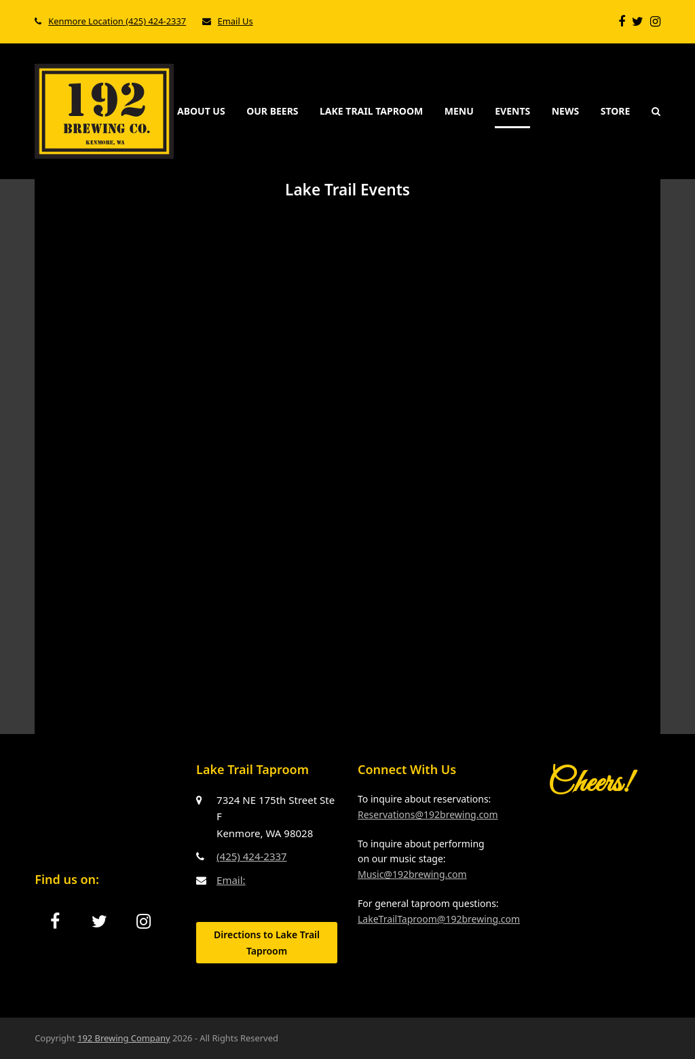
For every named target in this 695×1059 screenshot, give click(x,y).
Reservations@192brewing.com (428, 814)
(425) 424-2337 (252, 856)
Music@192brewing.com (412, 874)
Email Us (235, 21)
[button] (656, 111)
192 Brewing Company (123, 1038)
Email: (231, 880)
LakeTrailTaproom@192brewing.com (439, 918)
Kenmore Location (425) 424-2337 (117, 21)
